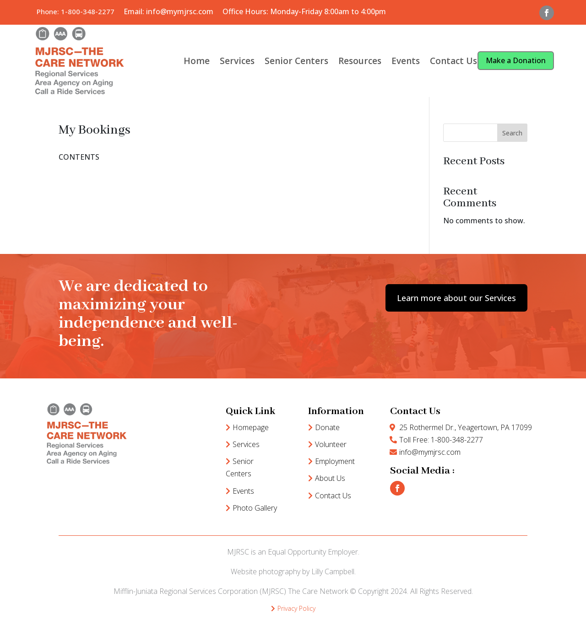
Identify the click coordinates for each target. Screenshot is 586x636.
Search (512, 133)
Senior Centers (296, 61)
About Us (330, 478)
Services (237, 61)
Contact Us (453, 61)
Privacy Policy (296, 608)
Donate (327, 427)
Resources (359, 61)
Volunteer (331, 444)
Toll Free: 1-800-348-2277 (441, 440)
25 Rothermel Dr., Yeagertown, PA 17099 (465, 427)
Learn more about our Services (456, 297)
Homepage (251, 427)
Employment (335, 461)
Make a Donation (516, 60)
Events (405, 61)
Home (197, 61)
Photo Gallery (255, 508)
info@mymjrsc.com (430, 452)
